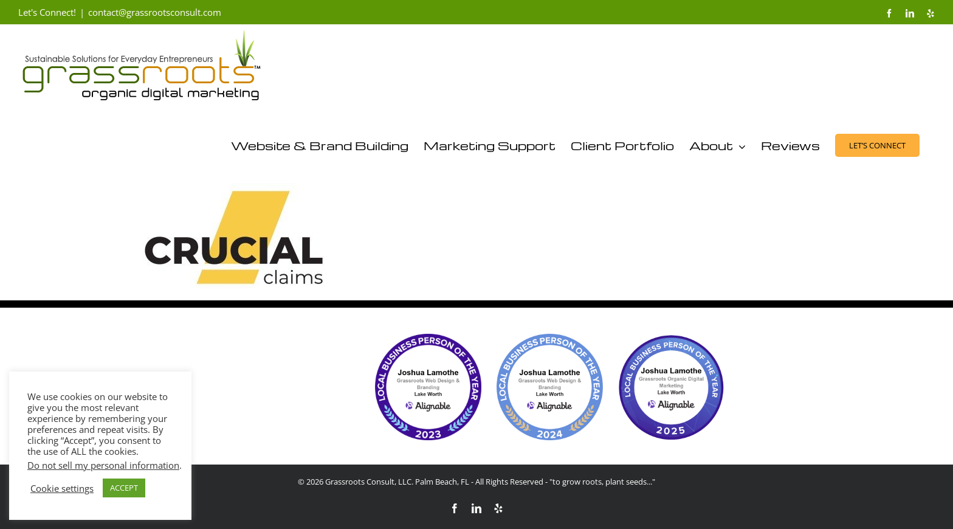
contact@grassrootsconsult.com (154, 12)
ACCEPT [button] (124, 487)
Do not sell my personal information (103, 465)
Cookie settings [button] (62, 488)
